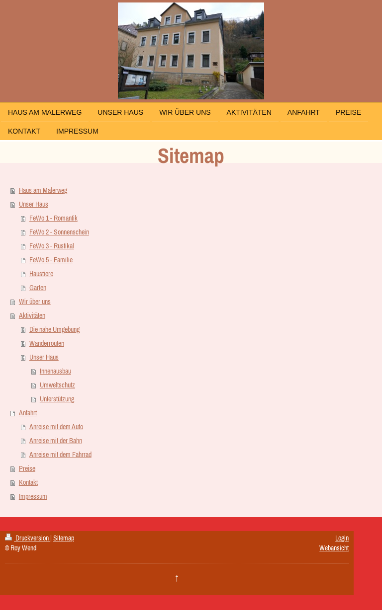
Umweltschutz (57, 385)
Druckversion (27, 538)
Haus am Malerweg (43, 190)
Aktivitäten (32, 315)
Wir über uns (35, 301)
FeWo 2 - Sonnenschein (59, 232)
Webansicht (334, 548)
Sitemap (63, 538)
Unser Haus (33, 204)
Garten (37, 288)
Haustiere (41, 274)
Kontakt (28, 482)
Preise (27, 468)
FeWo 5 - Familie (51, 260)
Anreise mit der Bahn (55, 441)
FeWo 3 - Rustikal (51, 246)
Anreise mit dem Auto (56, 427)
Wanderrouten (46, 343)
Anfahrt (28, 413)
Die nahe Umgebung (54, 329)
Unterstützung (57, 399)
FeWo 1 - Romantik (53, 218)
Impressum (33, 496)
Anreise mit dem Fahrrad (60, 454)
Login (342, 538)
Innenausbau (55, 371)
